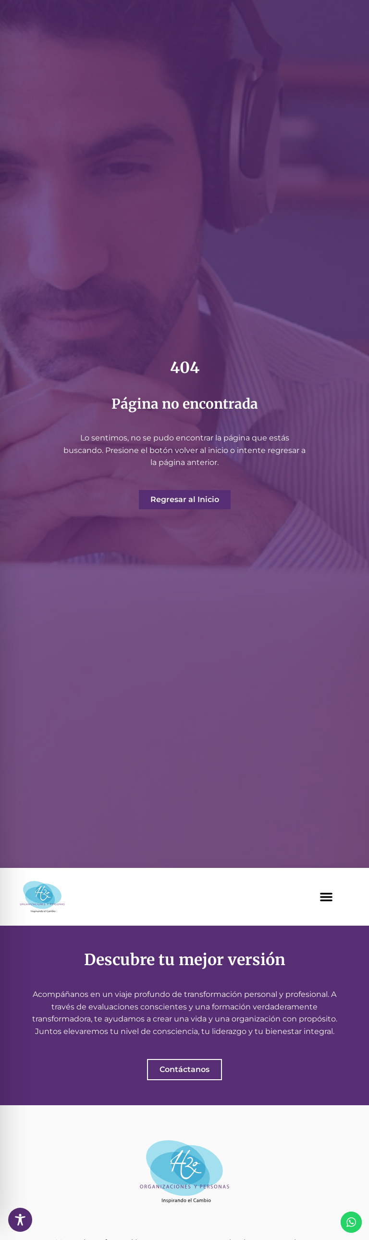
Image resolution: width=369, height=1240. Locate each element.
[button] (326, 897)
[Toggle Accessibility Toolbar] (20, 1220)
